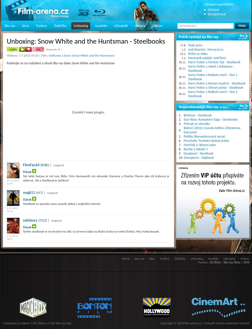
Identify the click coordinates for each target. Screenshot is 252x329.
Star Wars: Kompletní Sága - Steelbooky (211, 119)
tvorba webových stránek (232, 323)
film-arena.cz (192, 323)
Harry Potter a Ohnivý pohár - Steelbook (215, 87)
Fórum (157, 25)
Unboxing (81, 25)
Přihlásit (213, 10)
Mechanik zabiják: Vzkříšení (207, 58)
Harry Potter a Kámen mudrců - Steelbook (217, 83)
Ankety (140, 25)
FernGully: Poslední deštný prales (206, 141)
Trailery (41, 25)
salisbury (30, 220)
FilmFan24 (31, 165)
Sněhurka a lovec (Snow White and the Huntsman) (82, 55)
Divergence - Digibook (199, 158)
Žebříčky (60, 25)
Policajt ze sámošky (197, 124)
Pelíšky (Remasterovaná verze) (204, 136)
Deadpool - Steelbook (198, 153)
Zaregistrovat (217, 14)
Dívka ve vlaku (198, 54)
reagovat (58, 165)
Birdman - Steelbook (198, 115)
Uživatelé (121, 25)
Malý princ (195, 45)
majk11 (29, 192)
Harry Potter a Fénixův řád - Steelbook (214, 62)
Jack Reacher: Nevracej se (205, 49)
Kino (25, 25)
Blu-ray (9, 25)
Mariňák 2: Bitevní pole (200, 145)
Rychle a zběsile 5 (196, 149)
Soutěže (101, 25)
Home (126, 258)
